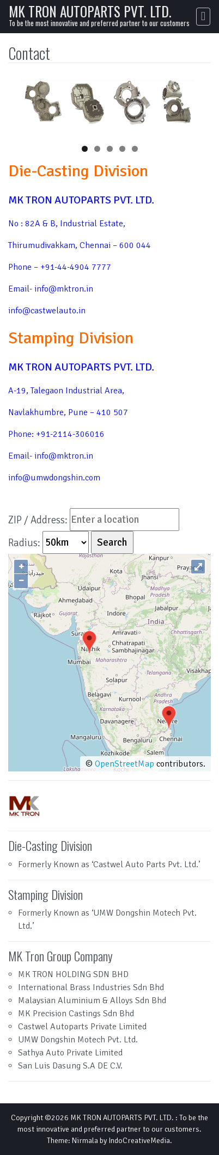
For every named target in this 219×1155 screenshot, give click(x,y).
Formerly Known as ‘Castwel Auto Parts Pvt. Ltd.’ (109, 864)
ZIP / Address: (38, 519)
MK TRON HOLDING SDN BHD (73, 974)
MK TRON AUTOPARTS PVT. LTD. (90, 11)
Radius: (25, 542)
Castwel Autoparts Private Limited (82, 1026)
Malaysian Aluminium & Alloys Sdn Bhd (92, 1000)
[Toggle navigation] (203, 17)
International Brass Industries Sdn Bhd (91, 987)
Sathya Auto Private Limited (70, 1052)
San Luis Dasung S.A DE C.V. (70, 1065)
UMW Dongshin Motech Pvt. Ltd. (78, 1039)
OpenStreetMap (124, 763)
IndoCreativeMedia (139, 1140)
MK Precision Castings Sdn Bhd (76, 1013)
